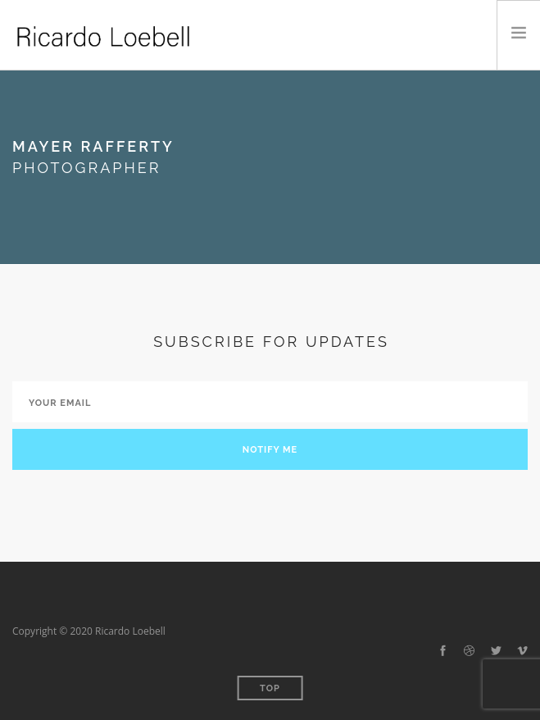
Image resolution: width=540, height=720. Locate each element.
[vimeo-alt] (522, 651)
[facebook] (443, 651)
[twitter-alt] (496, 651)
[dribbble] (469, 651)
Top (270, 688)
